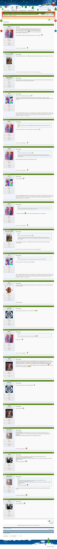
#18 (52, 452)
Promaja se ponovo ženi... (8, 528)
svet (9, 533)
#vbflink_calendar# (19, 13)
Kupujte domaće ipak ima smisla (23, 525)
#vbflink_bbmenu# (7, 13)
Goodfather (52, 546)
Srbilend (10, 15)
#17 (52, 427)
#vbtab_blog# (15, 10)
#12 (52, 306)
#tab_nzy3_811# (31, 10)
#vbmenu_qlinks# (33, 13)
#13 (52, 329)
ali (5, 533)
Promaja (7, 21)
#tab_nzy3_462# (22, 10)
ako (4, 533)
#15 (52, 380)
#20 (52, 499)
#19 (52, 474)
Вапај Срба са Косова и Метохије (34, 525)
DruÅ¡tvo (6, 15)
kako (6, 533)
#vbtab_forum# (6, 10)
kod (8, 533)
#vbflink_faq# (13, 13)
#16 (52, 404)
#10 (52, 253)
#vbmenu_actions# (27, 13)
